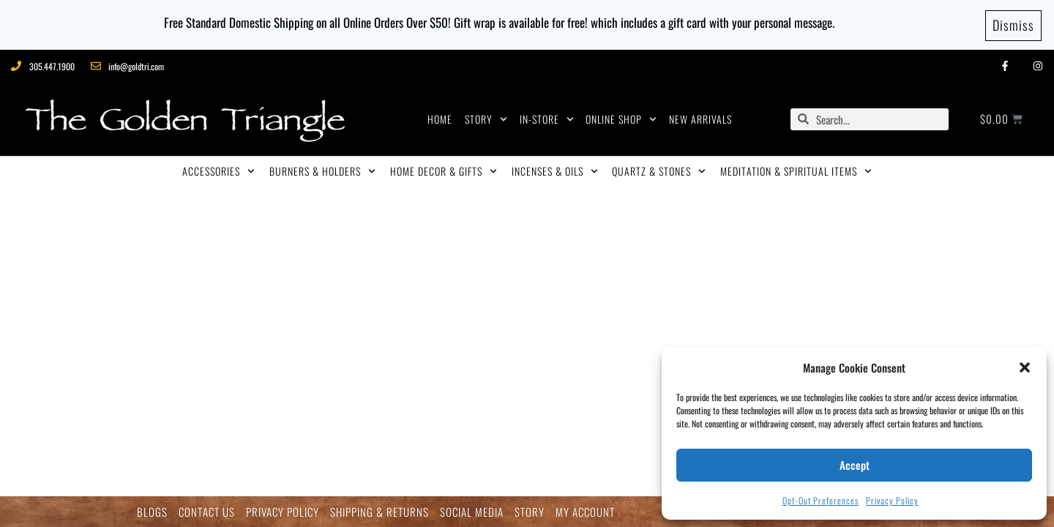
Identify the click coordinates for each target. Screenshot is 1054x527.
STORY (486, 117)
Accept (855, 465)
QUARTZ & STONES (659, 169)
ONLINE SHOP (621, 117)
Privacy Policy (892, 500)
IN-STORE (547, 117)
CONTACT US (207, 512)
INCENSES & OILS (555, 169)
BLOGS (152, 512)
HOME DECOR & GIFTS (443, 169)
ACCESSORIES (218, 169)
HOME (439, 116)
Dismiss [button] (1013, 23)
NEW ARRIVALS (700, 116)
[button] (1024, 367)
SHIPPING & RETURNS (379, 512)
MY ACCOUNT (585, 512)
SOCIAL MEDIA (472, 512)
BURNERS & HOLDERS (322, 169)
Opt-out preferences (820, 500)
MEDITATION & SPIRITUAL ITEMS (796, 169)
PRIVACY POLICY (282, 512)
